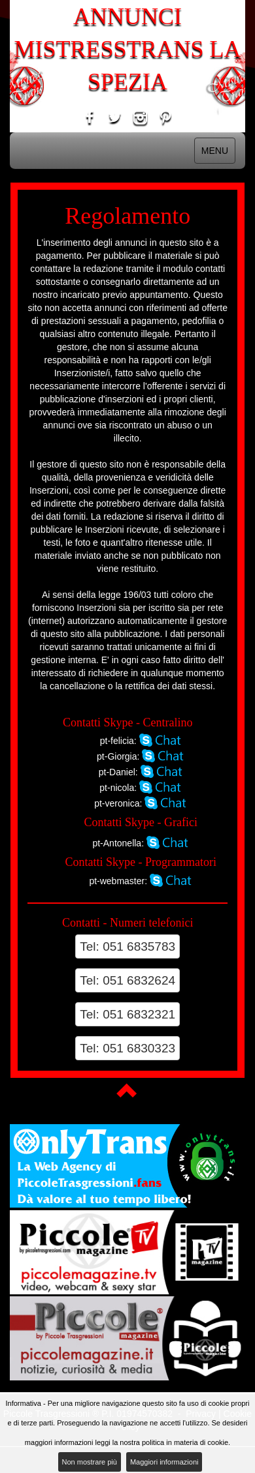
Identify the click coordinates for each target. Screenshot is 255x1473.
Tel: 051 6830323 (127, 1048)
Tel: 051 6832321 (127, 1014)
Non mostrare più (89, 1462)
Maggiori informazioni (164, 1462)
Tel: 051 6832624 (127, 980)
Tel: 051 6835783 (127, 946)
